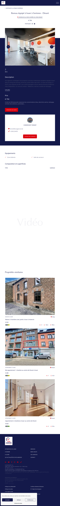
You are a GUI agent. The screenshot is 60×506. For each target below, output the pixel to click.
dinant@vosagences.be (16, 129)
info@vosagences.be (18, 468)
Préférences (30, 500)
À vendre (7, 451)
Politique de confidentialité (10, 486)
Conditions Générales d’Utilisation (37, 486)
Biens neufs (34, 451)
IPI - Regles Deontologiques (36, 489)
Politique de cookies (18, 503)
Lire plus (7, 90)
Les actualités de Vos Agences (13, 457)
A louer (7, 454)
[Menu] (57, 3)
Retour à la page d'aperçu (14, 8)
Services (33, 449)
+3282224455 (14, 131)
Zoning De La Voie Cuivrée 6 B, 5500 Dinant (30, 17)
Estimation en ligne (10, 449)
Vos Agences (34, 454)
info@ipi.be (11, 483)
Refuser (19, 500)
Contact (33, 457)
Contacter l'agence (30, 136)
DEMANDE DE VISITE (11, 110)
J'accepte (7, 500)
